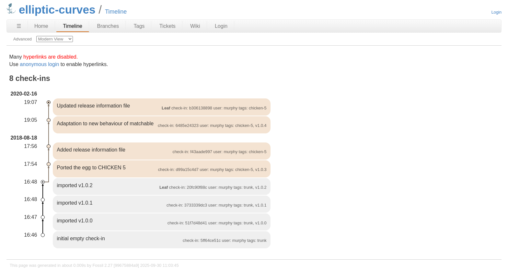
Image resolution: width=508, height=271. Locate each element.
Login (496, 12)
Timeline (72, 26)
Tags (139, 26)
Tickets (167, 26)
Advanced (22, 39)
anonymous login (39, 64)
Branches (108, 26)
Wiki (195, 26)
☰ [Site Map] (19, 26)
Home (41, 26)
